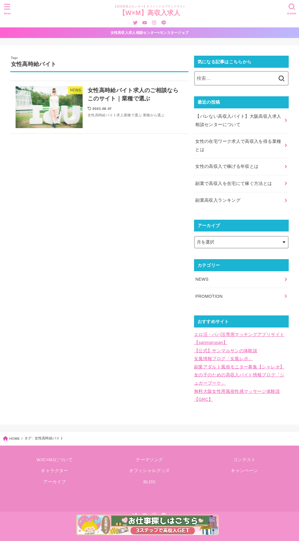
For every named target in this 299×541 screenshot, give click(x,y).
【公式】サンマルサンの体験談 (225, 350)
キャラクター (54, 470)
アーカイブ (54, 481)
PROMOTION (209, 296)
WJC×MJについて (54, 459)
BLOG (149, 481)
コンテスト (244, 459)
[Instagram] (154, 22)
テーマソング (149, 459)
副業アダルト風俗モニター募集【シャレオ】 (239, 367)
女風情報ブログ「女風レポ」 (223, 358)
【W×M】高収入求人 (149, 12)
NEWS (201, 279)
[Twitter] (135, 22)
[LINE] (163, 22)
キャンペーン (244, 470)
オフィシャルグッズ (149, 470)
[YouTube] (144, 22)
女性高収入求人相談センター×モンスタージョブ (150, 33)
